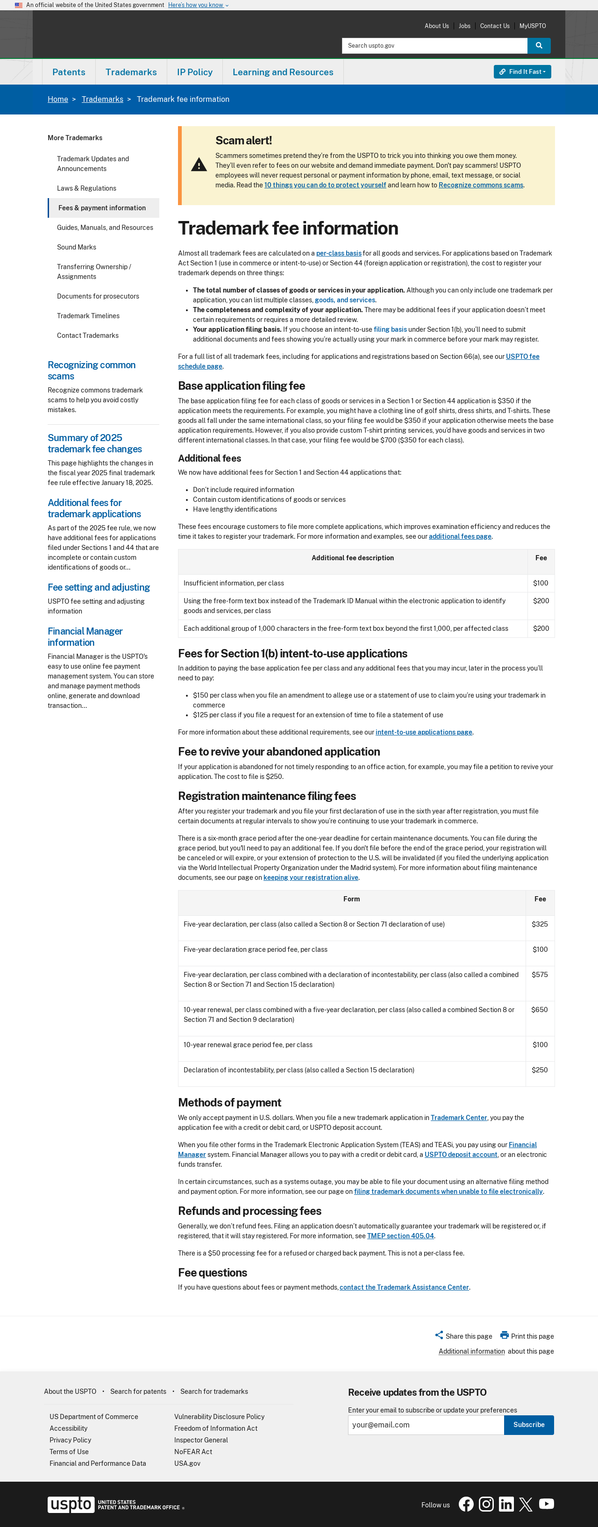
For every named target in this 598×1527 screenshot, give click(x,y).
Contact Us (495, 25)
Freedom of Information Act (215, 1428)
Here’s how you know (199, 5)
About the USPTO (70, 1391)
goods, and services (345, 300)
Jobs (464, 25)
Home (58, 99)
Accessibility (68, 1428)
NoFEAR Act (193, 1452)
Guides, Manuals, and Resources (105, 227)
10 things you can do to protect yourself (325, 185)
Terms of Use (69, 1452)
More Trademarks (75, 138)
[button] (463, 1337)
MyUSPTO (533, 25)
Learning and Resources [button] (283, 72)
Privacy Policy (70, 1440)
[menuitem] (69, 72)
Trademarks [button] (131, 72)
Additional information (472, 1351)
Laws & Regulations (86, 188)
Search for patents (138, 1391)
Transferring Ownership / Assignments (94, 271)
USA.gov (187, 1463)
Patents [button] (68, 72)
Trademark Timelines (88, 316)
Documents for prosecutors (98, 296)
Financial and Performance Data (98, 1463)
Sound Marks (76, 247)
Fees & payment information (102, 208)
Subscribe (529, 1424)
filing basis (390, 329)
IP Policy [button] (195, 72)
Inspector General (201, 1440)
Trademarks (102, 99)
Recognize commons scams (481, 185)
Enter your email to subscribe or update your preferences (432, 1410)
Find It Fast (520, 71)
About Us (437, 25)
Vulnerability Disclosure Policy (219, 1416)
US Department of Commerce (94, 1416)
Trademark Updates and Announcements (93, 163)
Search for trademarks (214, 1391)
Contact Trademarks (88, 335)
